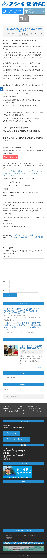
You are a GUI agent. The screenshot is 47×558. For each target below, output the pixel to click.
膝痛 (35, 332)
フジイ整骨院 (25, 555)
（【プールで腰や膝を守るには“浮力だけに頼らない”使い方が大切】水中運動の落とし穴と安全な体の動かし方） (22, 311)
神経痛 (23, 35)
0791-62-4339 (11, 433)
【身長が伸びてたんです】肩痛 (23, 235)
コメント (6, 256)
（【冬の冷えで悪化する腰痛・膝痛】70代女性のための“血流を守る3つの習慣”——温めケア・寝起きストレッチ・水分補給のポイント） (23, 326)
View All (41, 334)
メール (5, 286)
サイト (4, 290)
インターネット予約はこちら (16, 439)
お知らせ (35, 33)
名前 (5, 281)
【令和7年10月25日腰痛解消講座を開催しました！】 (31, 347)
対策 (29, 332)
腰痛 (26, 35)
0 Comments (32, 352)
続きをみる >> (39, 367)
